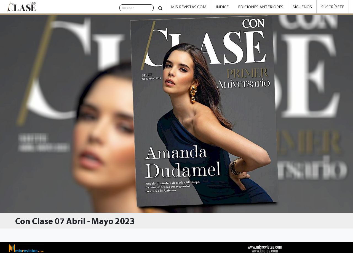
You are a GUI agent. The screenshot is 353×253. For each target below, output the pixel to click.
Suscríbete (332, 6)
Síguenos (302, 6)
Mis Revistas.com (188, 6)
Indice (222, 6)
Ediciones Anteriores (260, 6)
